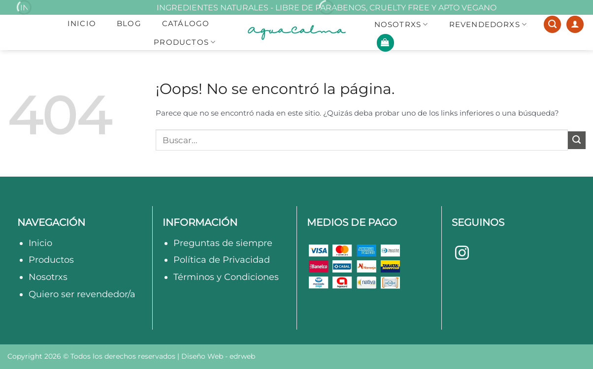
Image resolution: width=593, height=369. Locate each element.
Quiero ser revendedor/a (82, 294)
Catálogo (186, 23)
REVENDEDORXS (488, 25)
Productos (185, 42)
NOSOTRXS (401, 25)
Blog (129, 23)
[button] (385, 43)
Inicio (81, 23)
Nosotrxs (48, 277)
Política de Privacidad (221, 259)
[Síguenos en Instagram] (462, 254)
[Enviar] (577, 140)
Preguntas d (200, 243)
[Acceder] (575, 24)
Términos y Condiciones (226, 277)
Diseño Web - (218, 356)
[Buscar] (552, 24)
